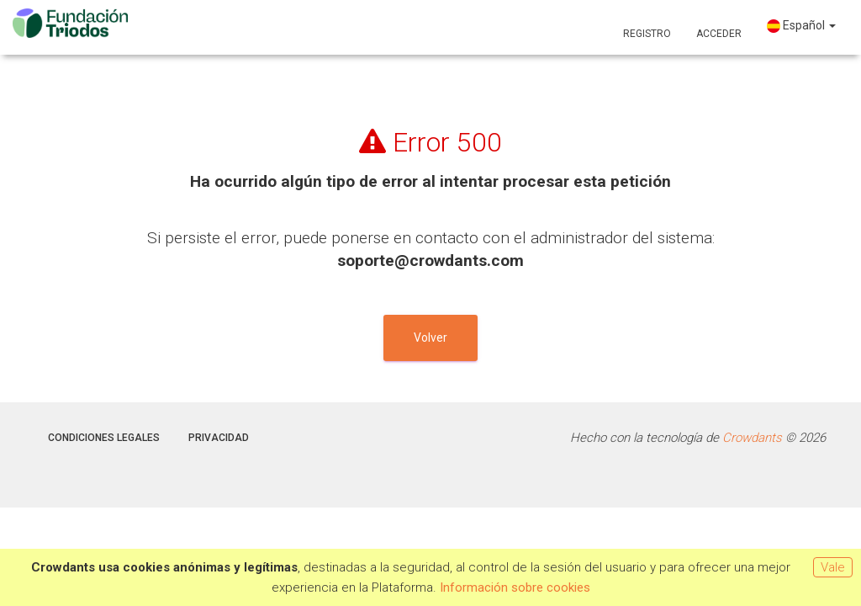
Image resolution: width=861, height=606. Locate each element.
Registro (647, 34)
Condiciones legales (104, 438)
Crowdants (752, 437)
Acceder (719, 34)
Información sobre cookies (515, 587)
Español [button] (801, 26)
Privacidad (218, 438)
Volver (430, 337)
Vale (833, 567)
